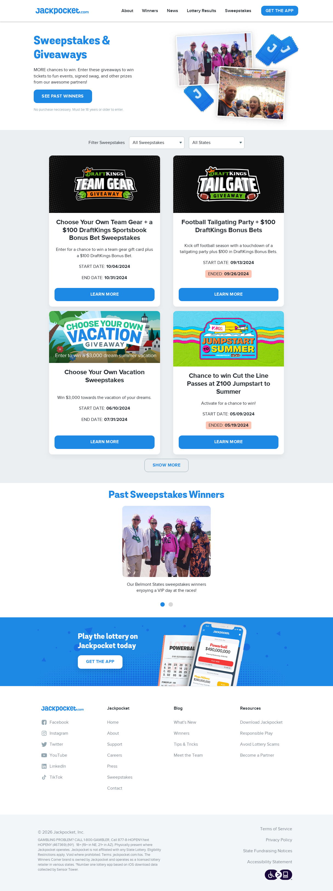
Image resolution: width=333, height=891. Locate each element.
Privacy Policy (279, 839)
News (172, 10)
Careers (114, 755)
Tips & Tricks (186, 744)
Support (114, 744)
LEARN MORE (104, 294)
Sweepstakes (238, 10)
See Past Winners (63, 96)
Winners (150, 10)
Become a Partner (257, 755)
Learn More (228, 442)
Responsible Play (256, 733)
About (127, 10)
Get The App (280, 10)
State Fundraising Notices (267, 850)
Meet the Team (188, 755)
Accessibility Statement (269, 861)
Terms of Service (276, 828)
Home (113, 722)
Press (112, 766)
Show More (167, 465)
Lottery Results (201, 10)
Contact (114, 788)
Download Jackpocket (261, 722)
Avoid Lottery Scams (259, 744)
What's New (185, 722)
